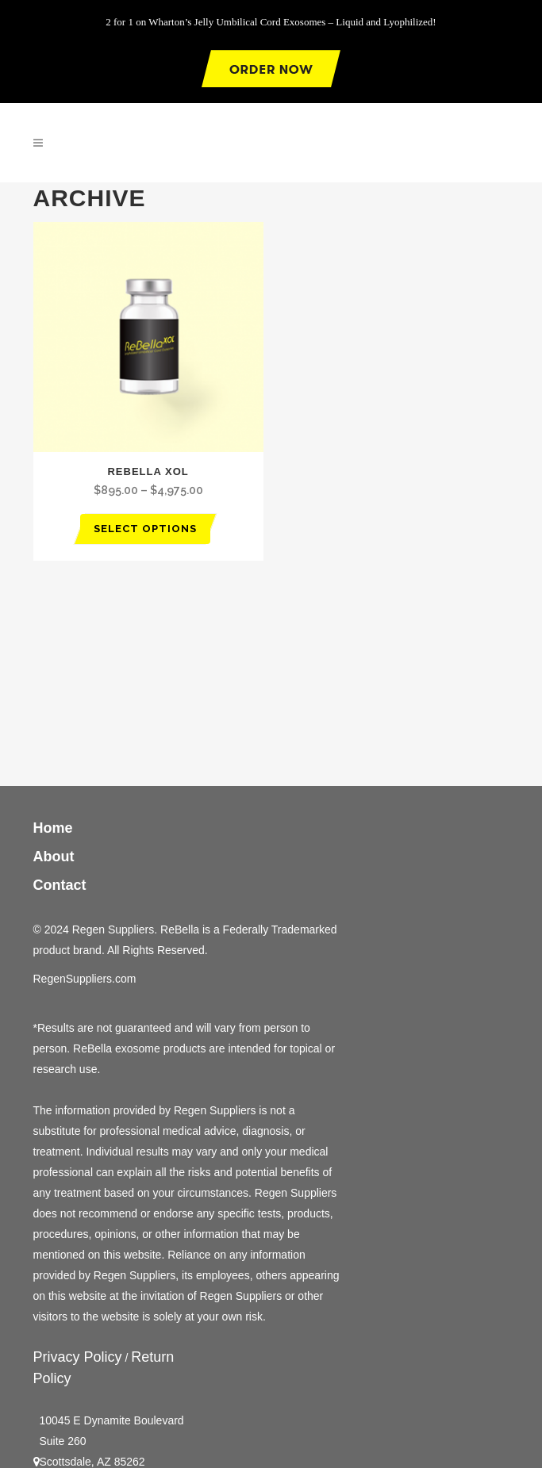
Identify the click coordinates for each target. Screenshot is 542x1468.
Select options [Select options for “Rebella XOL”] (145, 529)
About (58, 856)
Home (53, 828)
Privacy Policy (77, 1357)
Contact (59, 885)
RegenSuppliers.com (84, 978)
